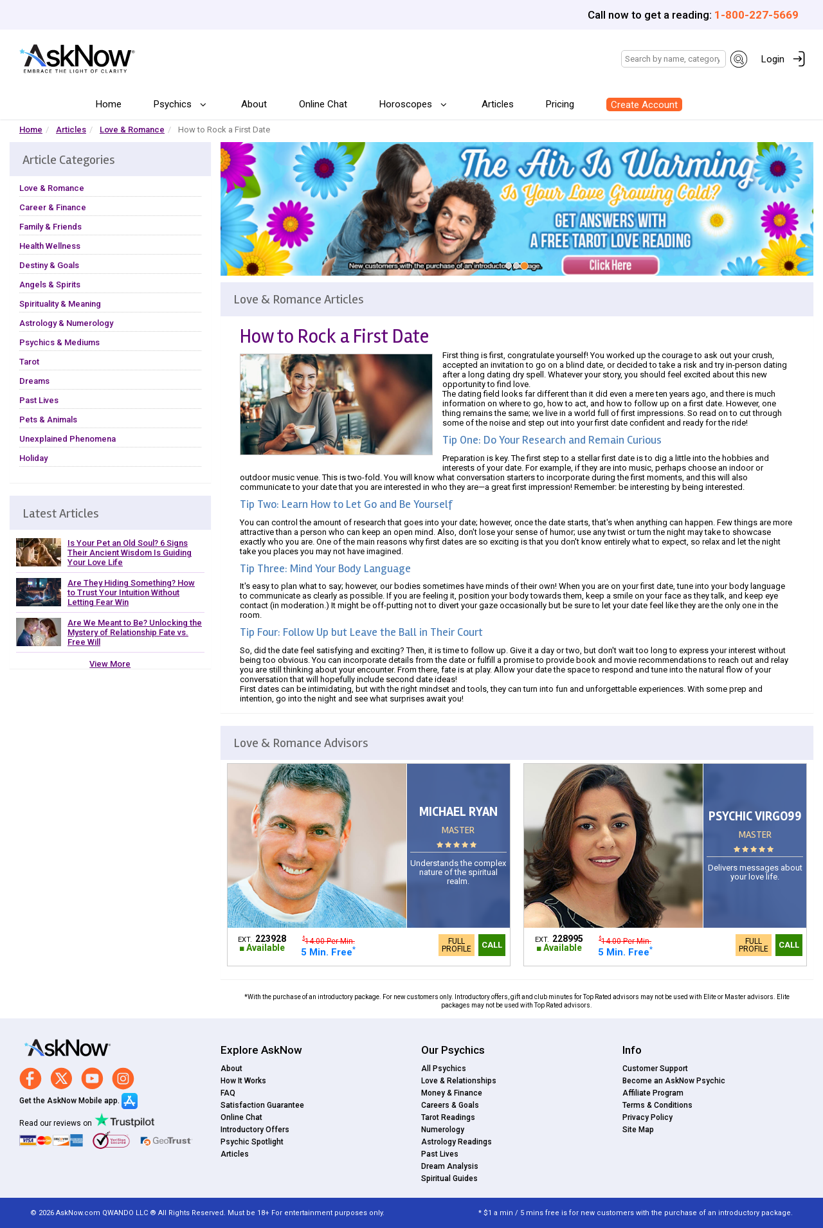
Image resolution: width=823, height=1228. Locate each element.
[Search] (673, 59)
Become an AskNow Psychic (673, 1080)
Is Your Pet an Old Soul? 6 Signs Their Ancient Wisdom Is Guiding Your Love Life (130, 552)
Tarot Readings (448, 1117)
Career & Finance (52, 207)
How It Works (243, 1080)
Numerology (442, 1129)
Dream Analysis (449, 1166)
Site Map (638, 1129)
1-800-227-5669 (756, 14)
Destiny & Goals (49, 265)
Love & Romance (132, 129)
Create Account (644, 105)
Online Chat (323, 104)
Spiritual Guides (449, 1178)
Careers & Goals (450, 1105)
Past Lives (39, 400)
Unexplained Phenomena (67, 439)
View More (110, 664)
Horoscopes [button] (407, 104)
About (254, 104)
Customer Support (655, 1068)
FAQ (228, 1092)
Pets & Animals (48, 419)
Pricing (560, 104)
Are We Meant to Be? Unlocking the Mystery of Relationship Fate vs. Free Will (135, 632)
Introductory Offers (255, 1129)
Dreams (34, 381)
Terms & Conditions (657, 1105)
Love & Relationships (458, 1080)
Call (492, 945)
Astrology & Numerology (66, 323)
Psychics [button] (174, 104)
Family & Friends (50, 226)
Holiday (33, 458)
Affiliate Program (652, 1092)
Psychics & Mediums (59, 342)
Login (772, 59)
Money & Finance (451, 1092)
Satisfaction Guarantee (262, 1105)
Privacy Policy (647, 1117)
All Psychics (443, 1068)
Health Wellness (49, 246)
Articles (498, 104)
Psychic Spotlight (252, 1141)
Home (109, 104)
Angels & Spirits (49, 284)
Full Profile (456, 945)
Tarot (29, 361)
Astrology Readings (456, 1141)
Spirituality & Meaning (60, 304)
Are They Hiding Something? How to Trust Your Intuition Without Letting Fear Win (131, 592)
